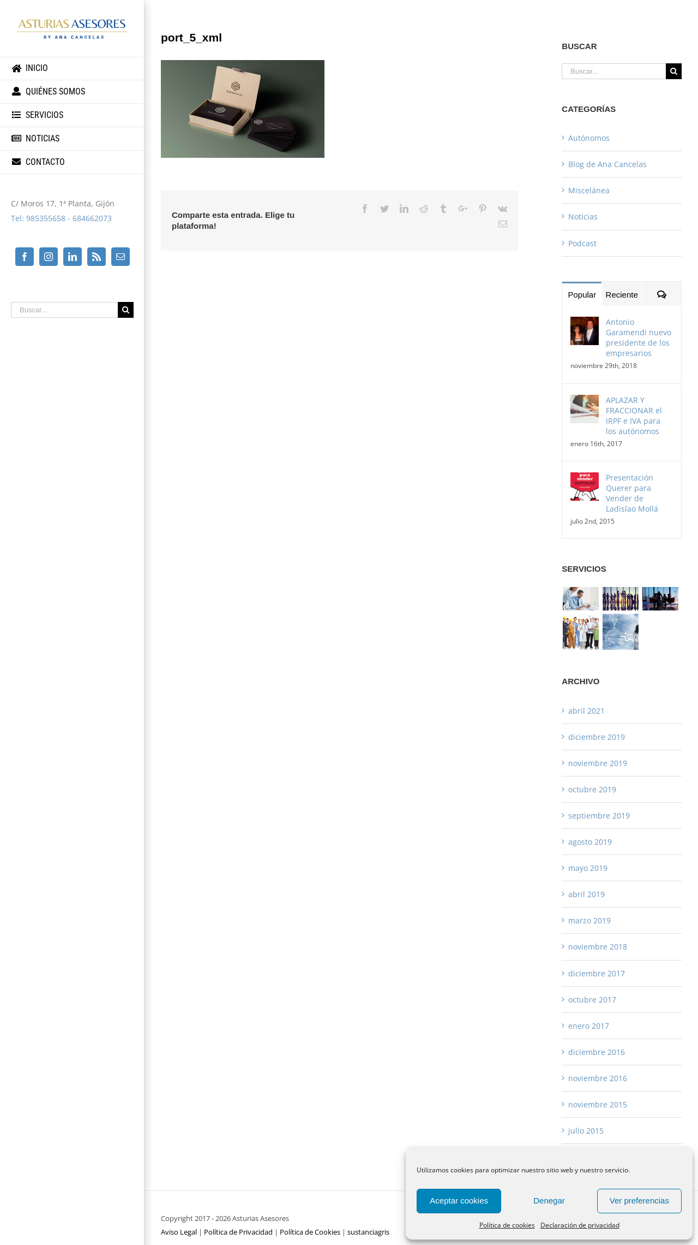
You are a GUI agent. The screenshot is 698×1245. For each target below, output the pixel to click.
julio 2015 (586, 1130)
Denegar (549, 1200)
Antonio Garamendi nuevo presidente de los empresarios (638, 337)
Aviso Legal (179, 1232)
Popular (582, 294)
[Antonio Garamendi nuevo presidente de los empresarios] (584, 324)
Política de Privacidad (238, 1232)
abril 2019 (586, 894)
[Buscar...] (64, 310)
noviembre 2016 (597, 1078)
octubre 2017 (592, 999)
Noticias (583, 216)
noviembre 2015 (597, 1104)
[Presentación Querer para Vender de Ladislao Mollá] (584, 480)
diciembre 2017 (596, 973)
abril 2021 (586, 711)
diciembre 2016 (596, 1052)
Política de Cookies (310, 1232)
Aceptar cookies (459, 1200)
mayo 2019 (587, 868)
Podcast (582, 243)
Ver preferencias (639, 1200)
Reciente (622, 294)
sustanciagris (368, 1232)
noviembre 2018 (597, 946)
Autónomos (589, 138)
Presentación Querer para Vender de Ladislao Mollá (632, 493)
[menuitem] (72, 68)
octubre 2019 (592, 789)
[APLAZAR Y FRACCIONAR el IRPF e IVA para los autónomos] (584, 402)
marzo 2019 (589, 920)
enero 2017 (588, 1026)
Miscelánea (589, 190)
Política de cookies (507, 1225)
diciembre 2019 (596, 737)
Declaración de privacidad (579, 1225)
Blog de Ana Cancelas (607, 164)
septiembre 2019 (599, 815)
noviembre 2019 (597, 763)
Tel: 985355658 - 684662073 (61, 218)
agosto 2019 (590, 842)
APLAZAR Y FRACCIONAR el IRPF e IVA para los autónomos (634, 415)
